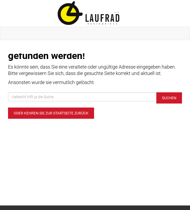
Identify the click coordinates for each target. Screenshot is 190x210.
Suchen (169, 98)
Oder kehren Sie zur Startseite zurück (51, 113)
